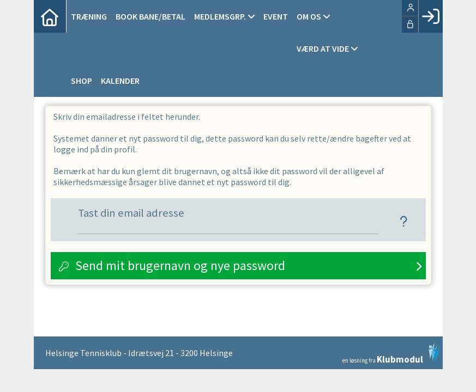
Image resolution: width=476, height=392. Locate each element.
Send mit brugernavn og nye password (180, 265)
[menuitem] (50, 16)
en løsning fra (391, 353)
